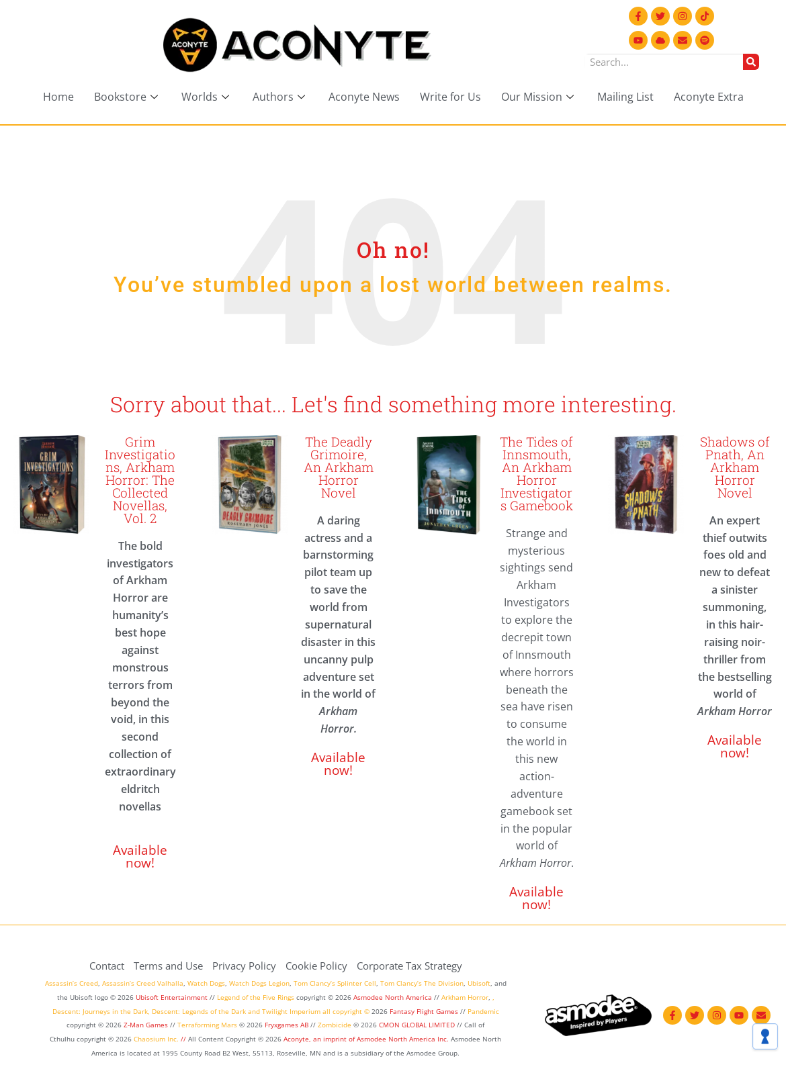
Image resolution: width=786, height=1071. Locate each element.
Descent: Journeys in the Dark (100, 1011)
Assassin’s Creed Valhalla (142, 983)
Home (58, 96)
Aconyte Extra (709, 96)
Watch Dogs (206, 983)
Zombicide (334, 1024)
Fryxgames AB (286, 1024)
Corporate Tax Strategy (409, 965)
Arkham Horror (464, 997)
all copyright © (346, 1011)
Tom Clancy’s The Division (422, 983)
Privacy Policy (244, 965)
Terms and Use (168, 965)
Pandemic (483, 1011)
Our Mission (539, 96)
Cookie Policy (316, 965)
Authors (280, 96)
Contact (106, 965)
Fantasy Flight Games (424, 1011)
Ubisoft (479, 983)
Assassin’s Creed (71, 983)
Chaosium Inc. (156, 1038)
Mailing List (625, 96)
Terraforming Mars (207, 1024)
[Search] (751, 62)
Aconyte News (364, 96)
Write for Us (450, 96)
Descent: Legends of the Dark (199, 1011)
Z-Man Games (146, 1024)
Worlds (206, 96)
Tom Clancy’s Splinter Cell (335, 983)
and (254, 1011)
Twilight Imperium (291, 1011)
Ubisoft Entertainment (172, 997)
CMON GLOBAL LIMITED (418, 1024)
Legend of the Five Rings (255, 997)
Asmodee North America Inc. (404, 1038)
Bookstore (127, 96)
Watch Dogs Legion (259, 983)
